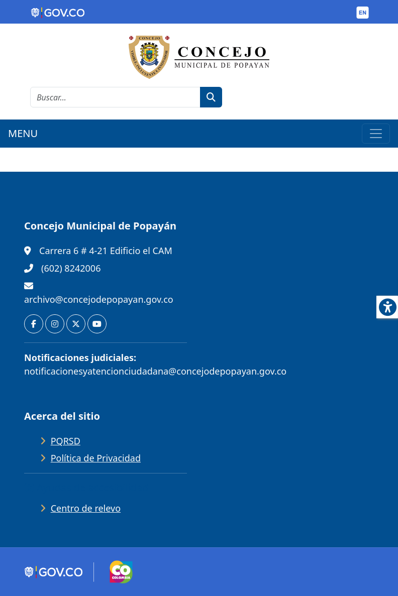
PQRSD (65, 441)
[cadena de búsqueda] (115, 97)
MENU (23, 133)
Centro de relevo (86, 508)
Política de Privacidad (96, 458)
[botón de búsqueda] (211, 97)
